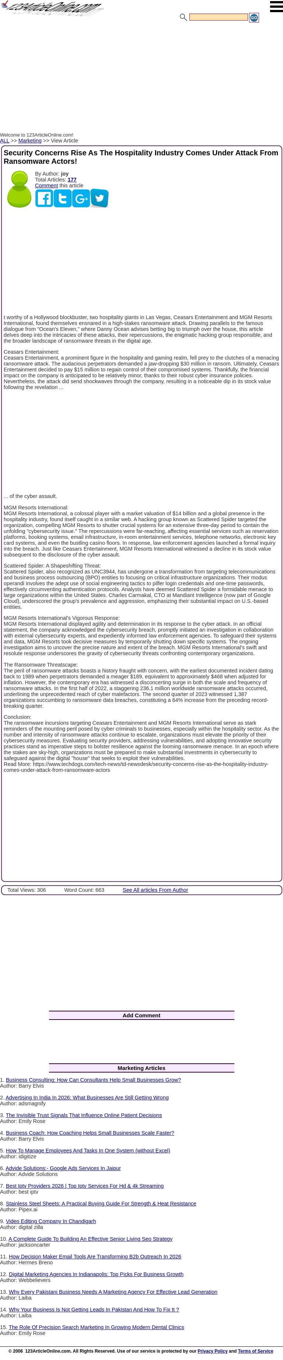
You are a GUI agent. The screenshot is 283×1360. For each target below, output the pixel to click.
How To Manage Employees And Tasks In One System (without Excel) (88, 1151)
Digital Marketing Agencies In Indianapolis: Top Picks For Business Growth (96, 1274)
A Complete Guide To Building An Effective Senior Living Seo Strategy (90, 1239)
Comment (46, 185)
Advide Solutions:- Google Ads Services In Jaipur (63, 1168)
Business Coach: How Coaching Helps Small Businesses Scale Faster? (90, 1133)
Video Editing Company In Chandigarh (51, 1221)
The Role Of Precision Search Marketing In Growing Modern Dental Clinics (96, 1327)
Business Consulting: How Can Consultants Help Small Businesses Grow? (93, 1080)
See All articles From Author (155, 890)
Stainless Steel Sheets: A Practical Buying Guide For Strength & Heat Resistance (101, 1204)
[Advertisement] (141, 78)
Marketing (30, 141)
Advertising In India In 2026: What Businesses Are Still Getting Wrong (87, 1098)
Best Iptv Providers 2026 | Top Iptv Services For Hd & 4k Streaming (85, 1186)
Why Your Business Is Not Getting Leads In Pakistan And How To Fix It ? (94, 1310)
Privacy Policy (212, 1351)
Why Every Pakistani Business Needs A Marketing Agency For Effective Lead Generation (113, 1292)
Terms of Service (255, 1351)
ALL (4, 141)
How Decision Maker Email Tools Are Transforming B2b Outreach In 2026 (95, 1257)
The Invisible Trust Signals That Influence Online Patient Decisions (84, 1115)
